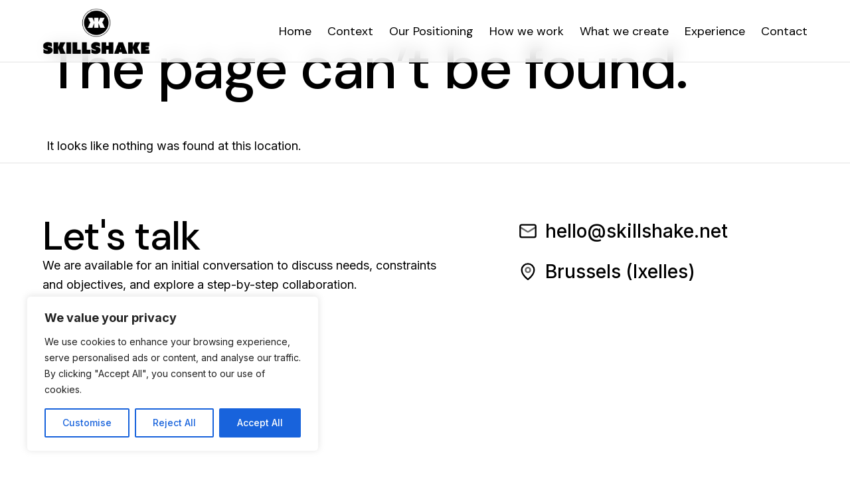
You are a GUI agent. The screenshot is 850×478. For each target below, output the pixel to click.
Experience (715, 31)
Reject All (174, 422)
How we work (526, 31)
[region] (173, 373)
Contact (784, 31)
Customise (87, 422)
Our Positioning (431, 31)
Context (350, 31)
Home (295, 31)
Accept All (260, 422)
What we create (624, 31)
